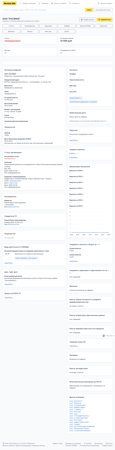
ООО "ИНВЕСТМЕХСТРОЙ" (79, 422)
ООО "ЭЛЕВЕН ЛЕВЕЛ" (77, 407)
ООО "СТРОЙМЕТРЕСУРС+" (79, 416)
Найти (89, 10)
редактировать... (76, 98)
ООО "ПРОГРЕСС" (76, 420)
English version (87, 20)
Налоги (29, 31)
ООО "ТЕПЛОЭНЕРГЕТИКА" (79, 428)
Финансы (11, 31)
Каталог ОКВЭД (71, 445)
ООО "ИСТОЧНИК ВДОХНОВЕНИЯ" (82, 426)
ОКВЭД (66, 26)
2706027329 (12, 183)
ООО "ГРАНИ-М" (75, 403)
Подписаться (104, 20)
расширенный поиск (103, 10)
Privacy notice (109, 335)
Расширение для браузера (89, 445)
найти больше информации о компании (83, 102)
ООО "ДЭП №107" (75, 401)
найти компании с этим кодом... (26, 258)
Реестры (48, 31)
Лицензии (48, 26)
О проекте (87, 443)
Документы (98, 443)
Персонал (103, 26)
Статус (11, 26)
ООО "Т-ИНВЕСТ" (75, 409)
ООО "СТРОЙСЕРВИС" (77, 405)
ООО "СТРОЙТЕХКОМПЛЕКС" (80, 431)
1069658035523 (15, 181)
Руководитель (30, 26)
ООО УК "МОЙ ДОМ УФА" (78, 418)
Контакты (109, 443)
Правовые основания (73, 443)
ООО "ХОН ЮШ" (75, 412)
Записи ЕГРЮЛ (85, 26)
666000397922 (13, 207)
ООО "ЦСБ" (73, 414)
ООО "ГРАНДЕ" (74, 424)
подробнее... (8, 263)
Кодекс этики (57, 443)
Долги (67, 31)
